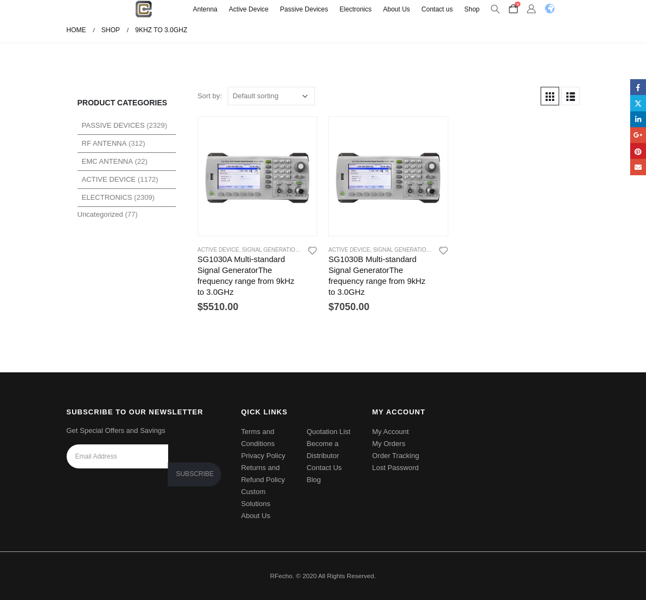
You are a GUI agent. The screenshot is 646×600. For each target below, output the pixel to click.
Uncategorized (100, 214)
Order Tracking (395, 456)
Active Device (249, 9)
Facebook (638, 87)
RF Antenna (104, 143)
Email (638, 167)
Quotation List (328, 431)
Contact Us (323, 468)
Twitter (638, 103)
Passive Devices (304, 9)
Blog (313, 480)
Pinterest (638, 151)
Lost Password (395, 468)
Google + (638, 135)
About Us (396, 9)
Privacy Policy (263, 456)
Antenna (205, 9)
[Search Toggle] (495, 9)
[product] (258, 176)
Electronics (356, 9)
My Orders (388, 443)
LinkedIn (638, 119)
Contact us (437, 9)
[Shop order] (271, 96)
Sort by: (210, 96)
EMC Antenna (107, 161)
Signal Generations (272, 250)
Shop (471, 9)
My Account (390, 431)
